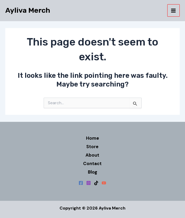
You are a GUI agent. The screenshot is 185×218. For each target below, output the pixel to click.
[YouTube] (104, 183)
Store (92, 146)
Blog (92, 172)
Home (92, 138)
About (92, 155)
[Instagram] (88, 183)
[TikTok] (96, 183)
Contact (92, 163)
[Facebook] (81, 183)
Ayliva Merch (27, 10)
